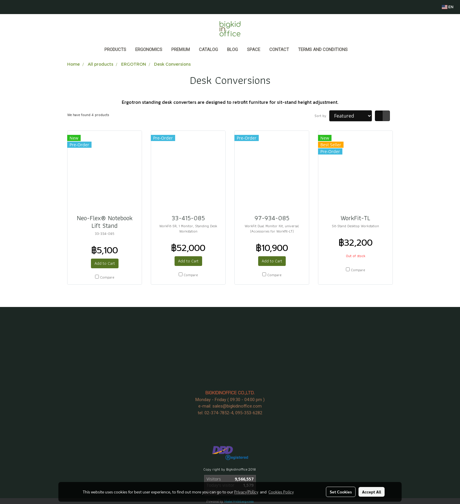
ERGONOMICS (148, 49)
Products (115, 49)
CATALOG (208, 49)
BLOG (232, 49)
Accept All (371, 491)
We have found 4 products (88, 115)
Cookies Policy (281, 491)
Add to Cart (104, 263)
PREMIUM (180, 49)
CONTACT (279, 49)
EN (447, 7)
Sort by (321, 115)
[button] (357, 50)
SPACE (253, 49)
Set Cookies (341, 491)
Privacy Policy (246, 491)
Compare (107, 277)
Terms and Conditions (323, 49)
